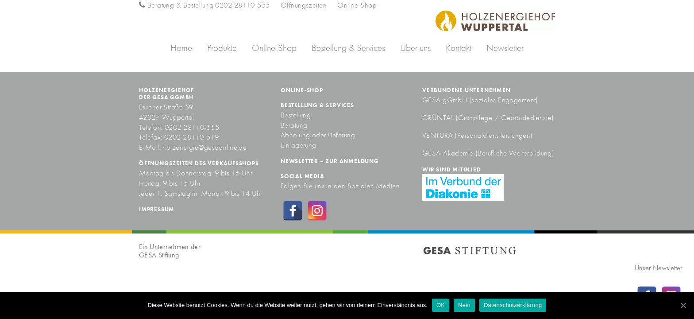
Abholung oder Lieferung (318, 135)
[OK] (683, 305)
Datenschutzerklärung (513, 305)
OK (440, 305)
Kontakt (458, 48)
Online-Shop (357, 5)
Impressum (156, 209)
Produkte (222, 48)
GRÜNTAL (438, 117)
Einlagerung (298, 145)
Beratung (294, 125)
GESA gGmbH (444, 100)
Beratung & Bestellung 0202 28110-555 (204, 5)
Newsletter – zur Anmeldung (330, 161)
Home (181, 48)
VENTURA (438, 135)
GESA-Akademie (448, 153)
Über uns (415, 48)
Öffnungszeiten (304, 5)
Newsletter (505, 48)
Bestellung (296, 115)
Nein (464, 305)
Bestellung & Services (348, 48)
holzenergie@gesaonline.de (204, 147)
